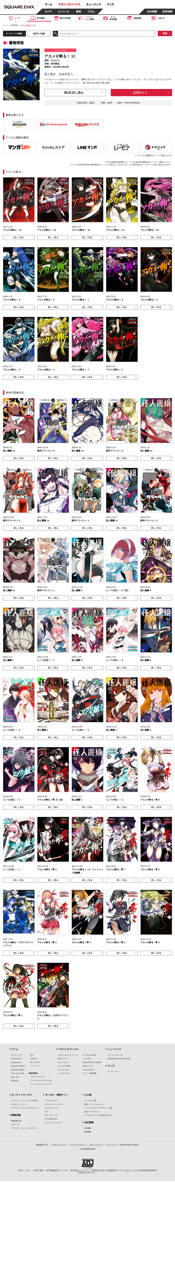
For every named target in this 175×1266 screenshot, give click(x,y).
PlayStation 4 (16, 1062)
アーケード (34, 1066)
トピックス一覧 (90, 1101)
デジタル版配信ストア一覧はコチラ (155, 155)
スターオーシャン (51, 1115)
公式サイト (140, 92)
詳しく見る (19, 237)
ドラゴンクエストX (37, 1077)
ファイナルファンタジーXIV (41, 1081)
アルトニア (15, 1125)
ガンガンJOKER (64, 1066)
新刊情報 (14, 25)
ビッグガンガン (64, 1073)
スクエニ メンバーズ (19, 1104)
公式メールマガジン (92, 1112)
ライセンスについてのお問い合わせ (98, 1115)
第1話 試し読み (74, 92)
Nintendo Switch (18, 1070)
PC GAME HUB (51, 1119)
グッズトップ (112, 1072)
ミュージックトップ (115, 1055)
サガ (46, 1112)
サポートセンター (96, 1145)
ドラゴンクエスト (51, 1101)
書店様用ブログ (42, 1145)
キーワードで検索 (14, 33)
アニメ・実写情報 (89, 1073)
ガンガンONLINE (89, 1055)
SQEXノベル (87, 1066)
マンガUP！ (87, 1059)
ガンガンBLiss (88, 1070)
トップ (5, 25)
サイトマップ (111, 1145)
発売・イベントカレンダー (94, 1104)
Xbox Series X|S (17, 1073)
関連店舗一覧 (16, 1121)
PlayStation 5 (16, 1059)
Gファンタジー (63, 1062)
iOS (31, 1055)
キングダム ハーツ (52, 1108)
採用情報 (87, 1132)
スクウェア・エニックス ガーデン (24, 1128)
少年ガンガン (63, 1059)
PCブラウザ (35, 1062)
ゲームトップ (16, 1055)
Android (33, 1059)
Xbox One (15, 1077)
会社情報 (87, 1128)
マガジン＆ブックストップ (68, 1055)
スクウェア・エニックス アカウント (25, 1108)
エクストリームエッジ (53, 1123)
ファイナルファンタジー (54, 1104)
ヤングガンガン (64, 1070)
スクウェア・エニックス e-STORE (24, 1101)
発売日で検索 (39, 33)
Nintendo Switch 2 (18, 1066)
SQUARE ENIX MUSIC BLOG (119, 1059)
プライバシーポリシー (78, 1145)
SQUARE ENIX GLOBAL (129, 1145)
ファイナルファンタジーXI (40, 1084)
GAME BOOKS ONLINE (92, 1062)
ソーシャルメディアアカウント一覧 (98, 1108)
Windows (15, 1081)
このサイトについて (59, 1145)
